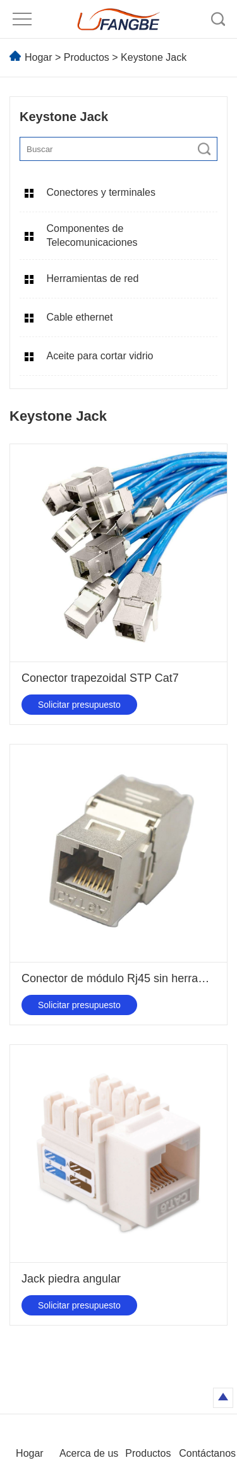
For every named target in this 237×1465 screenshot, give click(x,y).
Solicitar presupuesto (79, 705)
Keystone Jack (153, 57)
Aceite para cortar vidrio (99, 355)
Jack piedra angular (71, 1278)
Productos (86, 57)
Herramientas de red (92, 278)
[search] (204, 149)
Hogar (38, 57)
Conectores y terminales (100, 192)
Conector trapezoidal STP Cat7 (100, 678)
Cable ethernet (79, 317)
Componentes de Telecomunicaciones (91, 235)
